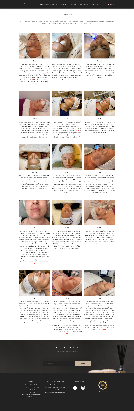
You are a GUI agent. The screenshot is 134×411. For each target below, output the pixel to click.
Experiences (84, 4)
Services (74, 4)
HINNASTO (95, 4)
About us (64, 4)
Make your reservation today (49, 4)
